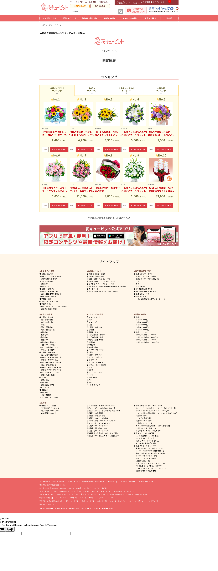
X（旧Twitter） (44, 488)
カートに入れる (59, 149)
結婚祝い (44, 337)
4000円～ (143, 322)
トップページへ (109, 49)
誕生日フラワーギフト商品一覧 (147, 279)
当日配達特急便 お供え (49, 354)
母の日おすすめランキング (101, 491)
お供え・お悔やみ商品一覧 (51, 357)
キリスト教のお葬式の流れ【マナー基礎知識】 (153, 425)
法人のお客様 (100, 6)
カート (164, 2)
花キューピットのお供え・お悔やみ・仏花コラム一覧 (156, 408)
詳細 (45, 149)
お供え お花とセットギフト (51, 367)
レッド (90, 375)
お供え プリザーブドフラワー (52, 370)
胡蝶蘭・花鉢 (45, 299)
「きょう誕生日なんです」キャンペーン (103, 291)
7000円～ (143, 327)
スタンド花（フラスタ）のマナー (100, 423)
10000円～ (143, 329)
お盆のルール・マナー (144, 420)
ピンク (90, 370)
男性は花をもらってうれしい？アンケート (151, 448)
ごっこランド (86, 488)
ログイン (155, 2)
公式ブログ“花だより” (100, 488)
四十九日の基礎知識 (143, 418)
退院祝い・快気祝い (48, 342)
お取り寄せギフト (47, 385)
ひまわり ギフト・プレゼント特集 (54, 306)
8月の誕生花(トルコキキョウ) (146, 291)
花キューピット (44, 481)
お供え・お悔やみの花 (49, 291)
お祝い (43, 324)
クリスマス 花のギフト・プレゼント (95, 494)
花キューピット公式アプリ (147, 501)
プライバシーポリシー (145, 481)
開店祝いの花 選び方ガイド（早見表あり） (104, 435)
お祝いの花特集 (47, 274)
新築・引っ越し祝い (48, 329)
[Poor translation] (10, 529)
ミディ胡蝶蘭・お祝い (96, 334)
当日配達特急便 (80, 6)
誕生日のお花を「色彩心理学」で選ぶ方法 (104, 410)
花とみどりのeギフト (96, 362)
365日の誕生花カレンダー (51, 408)
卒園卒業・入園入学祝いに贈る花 (50, 501)
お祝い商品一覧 (47, 322)
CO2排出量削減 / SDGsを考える (148, 435)
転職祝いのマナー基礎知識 (98, 418)
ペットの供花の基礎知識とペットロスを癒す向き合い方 (156, 413)
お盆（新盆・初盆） (48, 375)
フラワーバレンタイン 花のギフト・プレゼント (70, 498)
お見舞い (44, 382)
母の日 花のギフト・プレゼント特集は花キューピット (58, 491)
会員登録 (145, 2)
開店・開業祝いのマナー (50, 410)
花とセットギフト (94, 357)
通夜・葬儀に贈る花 (48, 296)
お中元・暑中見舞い (48, 349)
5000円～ (143, 324)
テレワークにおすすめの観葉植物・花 (150, 450)
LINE (78, 488)
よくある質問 (90, 2)
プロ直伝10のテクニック (145, 438)
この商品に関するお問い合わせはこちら (109, 218)
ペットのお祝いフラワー (50, 347)
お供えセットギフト (87, 501)
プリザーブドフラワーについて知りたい (151, 468)
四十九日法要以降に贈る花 (51, 294)
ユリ (137, 284)
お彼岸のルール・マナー (145, 423)
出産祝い (44, 339)
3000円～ (143, 319)
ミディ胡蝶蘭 (46, 395)
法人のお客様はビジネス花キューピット (66, 481)
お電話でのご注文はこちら (138, 10)
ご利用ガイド (111, 481)
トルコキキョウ (141, 286)
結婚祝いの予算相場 (95, 413)
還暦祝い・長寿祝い (48, 344)
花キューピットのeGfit (96, 365)
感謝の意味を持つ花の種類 (146, 471)
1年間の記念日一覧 (143, 461)
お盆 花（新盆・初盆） (49, 309)
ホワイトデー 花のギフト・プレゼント (102, 498)
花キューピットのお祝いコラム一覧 (101, 408)
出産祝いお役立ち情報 (96, 415)
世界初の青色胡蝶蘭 (95, 339)
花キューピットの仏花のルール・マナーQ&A (152, 410)
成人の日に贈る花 (141, 494)
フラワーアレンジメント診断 (146, 456)
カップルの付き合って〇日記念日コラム (151, 463)
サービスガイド (76, 2)
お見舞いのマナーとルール (98, 425)
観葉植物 (44, 392)
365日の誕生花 (102, 501)
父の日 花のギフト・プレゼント (123, 491)
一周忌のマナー (141, 415)
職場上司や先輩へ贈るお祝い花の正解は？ (104, 433)
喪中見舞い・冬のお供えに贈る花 (121, 494)
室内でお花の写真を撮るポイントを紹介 (151, 453)
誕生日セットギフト (142, 294)
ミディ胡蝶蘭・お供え (96, 337)
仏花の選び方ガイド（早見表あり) (148, 430)
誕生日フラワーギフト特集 (51, 276)
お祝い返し (45, 380)
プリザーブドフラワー (48, 301)
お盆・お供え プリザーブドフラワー (101, 281)
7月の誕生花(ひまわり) (49, 279)
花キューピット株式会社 (103, 508)
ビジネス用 (45, 387)
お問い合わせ (104, 2)
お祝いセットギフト (71, 501)
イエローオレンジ (95, 372)
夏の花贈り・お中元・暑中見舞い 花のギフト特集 (106, 286)
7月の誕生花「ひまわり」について (149, 466)
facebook (55, 488)
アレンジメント (93, 317)
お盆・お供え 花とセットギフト (100, 279)
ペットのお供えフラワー (50, 372)
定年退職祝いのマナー (49, 413)
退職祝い (44, 284)
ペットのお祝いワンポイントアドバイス (103, 420)
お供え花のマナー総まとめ (146, 428)
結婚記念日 (45, 286)
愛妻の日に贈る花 (45, 498)
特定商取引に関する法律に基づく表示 (52, 485)
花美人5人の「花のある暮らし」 (148, 440)
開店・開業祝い (47, 281)
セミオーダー (93, 360)
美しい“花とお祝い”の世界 (146, 443)
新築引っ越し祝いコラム (97, 428)
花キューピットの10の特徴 (146, 458)
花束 (89, 319)
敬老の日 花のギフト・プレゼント (69, 494)
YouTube (71, 488)
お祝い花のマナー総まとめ (98, 430)
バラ (137, 281)
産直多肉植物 (93, 347)
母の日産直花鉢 (84, 491)
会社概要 (132, 481)
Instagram (63, 488)
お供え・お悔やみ (48, 289)
